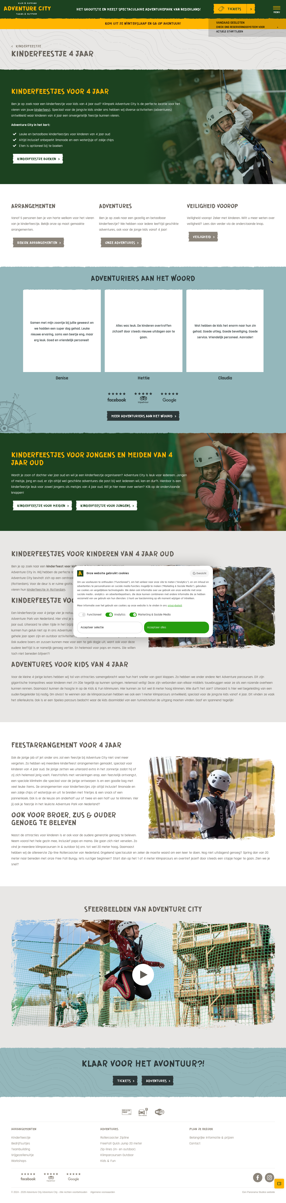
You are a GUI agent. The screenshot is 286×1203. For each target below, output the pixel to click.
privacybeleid (175, 605)
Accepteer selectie (92, 627)
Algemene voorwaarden (102, 1192)
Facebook (257, 1177)
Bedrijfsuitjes (20, 1143)
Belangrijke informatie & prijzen (211, 1137)
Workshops (18, 1161)
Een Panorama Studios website (258, 1192)
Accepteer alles (156, 627)
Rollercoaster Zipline (114, 1137)
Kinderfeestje (28, 46)
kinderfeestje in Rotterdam (46, 589)
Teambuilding (20, 1149)
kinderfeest (42, 109)
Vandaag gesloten (240, 26)
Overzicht (199, 573)
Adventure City (27, 8)
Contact (194, 1143)
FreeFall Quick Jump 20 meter (121, 1143)
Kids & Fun (108, 1161)
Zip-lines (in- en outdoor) (117, 1149)
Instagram (269, 1177)
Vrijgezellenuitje (22, 1155)
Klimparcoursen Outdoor (117, 1155)
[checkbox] (89, 614)
